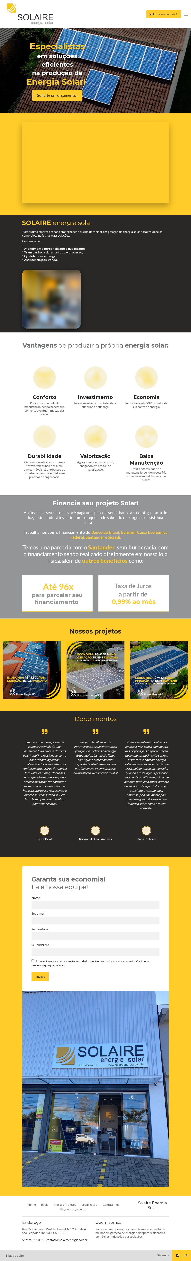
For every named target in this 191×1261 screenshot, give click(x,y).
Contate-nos (111, 1204)
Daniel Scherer (146, 839)
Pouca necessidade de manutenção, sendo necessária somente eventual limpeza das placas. (44, 408)
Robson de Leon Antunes (95, 839)
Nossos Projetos (65, 1204)
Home (31, 1204)
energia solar (57, 223)
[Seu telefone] (96, 936)
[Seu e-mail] (96, 920)
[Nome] (96, 905)
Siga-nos (163, 1255)
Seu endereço (40, 945)
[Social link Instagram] (185, 1255)
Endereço (31, 1222)
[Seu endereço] (96, 952)
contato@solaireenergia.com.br (66, 1240)
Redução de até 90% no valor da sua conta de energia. (146, 405)
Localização (89, 1204)
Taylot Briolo (44, 839)
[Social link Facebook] (177, 1255)
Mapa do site (15, 1255)
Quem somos (108, 1222)
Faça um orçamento (73, 1209)
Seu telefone (40, 929)
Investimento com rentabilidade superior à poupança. (95, 405)
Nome (36, 898)
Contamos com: (53, 250)
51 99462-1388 (32, 1240)
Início (45, 1204)
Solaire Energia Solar (152, 1205)
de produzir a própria (95, 345)
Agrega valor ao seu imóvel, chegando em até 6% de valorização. (95, 465)
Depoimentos (95, 719)
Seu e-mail (38, 913)
